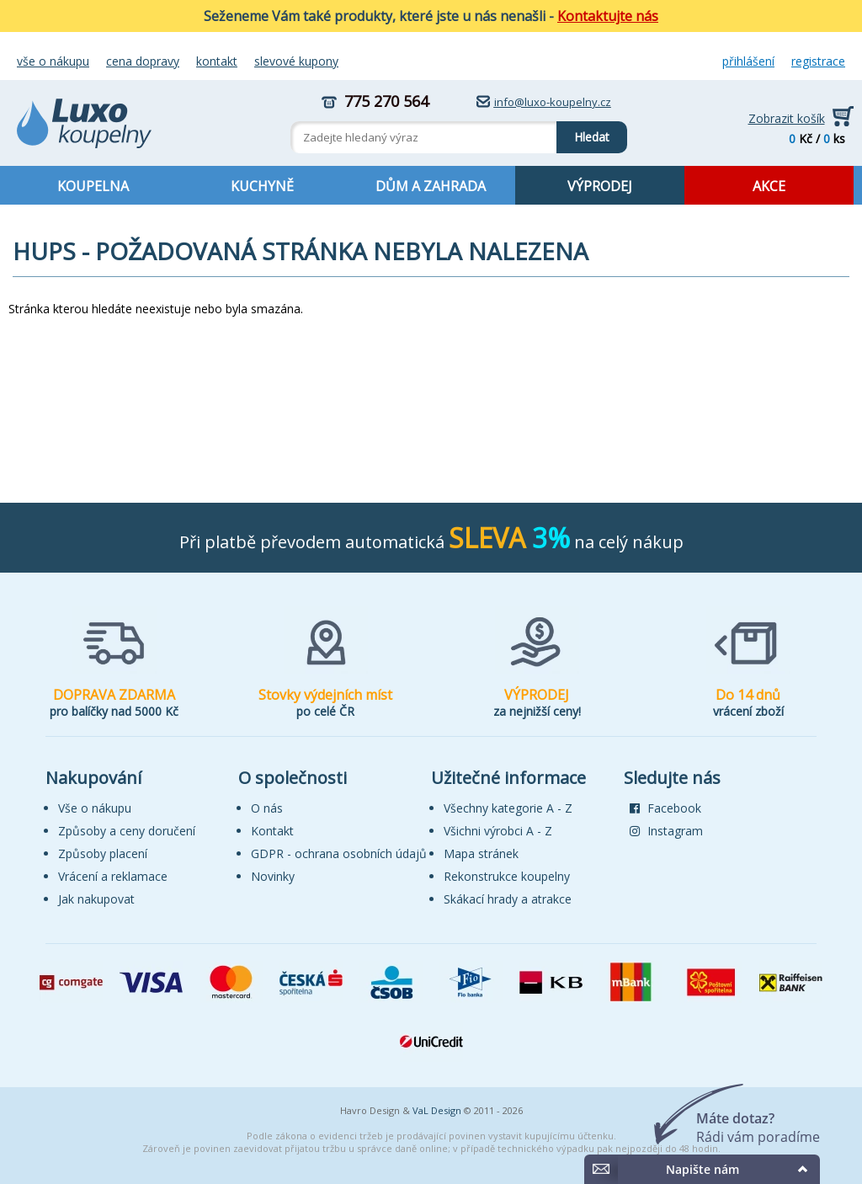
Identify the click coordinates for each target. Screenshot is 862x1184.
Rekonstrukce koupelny (507, 876)
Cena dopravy (142, 61)
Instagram (666, 831)
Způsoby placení (102, 853)
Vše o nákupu (53, 61)
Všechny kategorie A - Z (508, 808)
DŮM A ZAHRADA (430, 186)
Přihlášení (748, 61)
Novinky (273, 876)
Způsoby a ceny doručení (126, 831)
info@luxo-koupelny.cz (552, 101)
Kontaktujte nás (607, 16)
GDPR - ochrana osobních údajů (339, 853)
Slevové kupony (296, 61)
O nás (267, 808)
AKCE (769, 186)
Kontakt (216, 61)
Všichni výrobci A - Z (498, 831)
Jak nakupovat (96, 899)
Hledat (582, 133)
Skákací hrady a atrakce (508, 899)
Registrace (818, 61)
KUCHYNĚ (262, 186)
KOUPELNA (93, 186)
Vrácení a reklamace (113, 876)
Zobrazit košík (786, 118)
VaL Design (436, 1110)
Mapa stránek (481, 853)
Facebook (665, 808)
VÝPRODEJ (599, 186)
